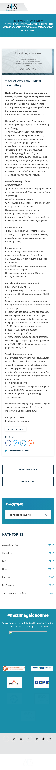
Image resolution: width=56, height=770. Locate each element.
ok (46, 514)
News (4, 569)
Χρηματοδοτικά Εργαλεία (14, 593)
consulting (15, 429)
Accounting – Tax (10, 545)
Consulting (36, 21)
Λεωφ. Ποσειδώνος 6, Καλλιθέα (17, 623)
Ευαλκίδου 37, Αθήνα (44, 623)
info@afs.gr (27, 626)
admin (37, 81)
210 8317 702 (14, 626)
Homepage (19, 21)
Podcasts (6, 577)
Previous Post (28, 469)
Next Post (28, 481)
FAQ (4, 561)
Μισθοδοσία (8, 585)
